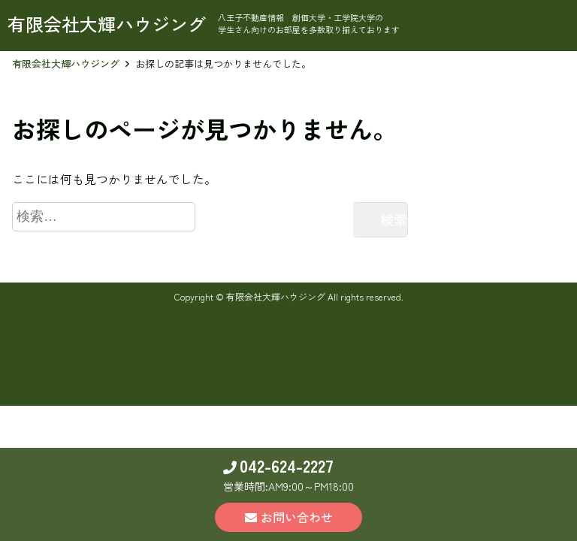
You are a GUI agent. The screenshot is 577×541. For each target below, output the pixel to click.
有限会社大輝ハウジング (65, 63)
